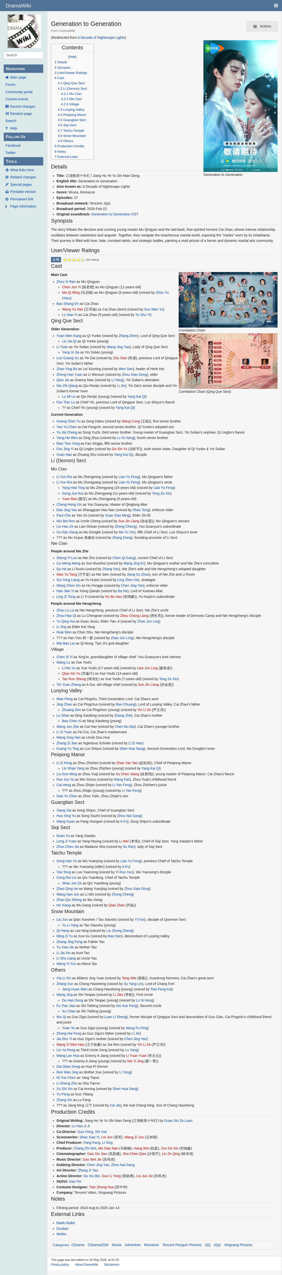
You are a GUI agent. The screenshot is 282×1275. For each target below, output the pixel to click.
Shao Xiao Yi (89, 1137)
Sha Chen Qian (134, 1154)
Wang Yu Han (72, 309)
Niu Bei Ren (66, 521)
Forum (10, 84)
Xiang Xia (64, 810)
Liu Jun (62, 919)
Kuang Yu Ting (68, 749)
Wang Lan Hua (68, 1056)
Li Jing (61, 627)
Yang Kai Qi (136, 396)
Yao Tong (64, 872)
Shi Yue (101, 1132)
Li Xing (107, 1143)
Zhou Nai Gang (129, 816)
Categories (61, 1245)
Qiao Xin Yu (71, 673)
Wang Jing (65, 995)
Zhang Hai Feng (69, 1033)
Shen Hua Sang (132, 749)
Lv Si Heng (125, 438)
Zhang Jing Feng (70, 942)
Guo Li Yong (111, 1176)
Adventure (133, 1245)
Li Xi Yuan (64, 732)
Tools (11, 161)
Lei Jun (106, 1137)
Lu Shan (63, 715)
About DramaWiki (86, 1264)
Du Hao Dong (72, 1000)
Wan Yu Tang (67, 574)
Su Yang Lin (133, 984)
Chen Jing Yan (132, 585)
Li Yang (117, 380)
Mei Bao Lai (66, 643)
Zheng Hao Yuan (70, 374)
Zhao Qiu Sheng (69, 900)
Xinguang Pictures (238, 1245)
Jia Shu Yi (64, 1039)
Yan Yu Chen (67, 427)
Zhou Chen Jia (68, 847)
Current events (16, 99)
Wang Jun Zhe (68, 727)
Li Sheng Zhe (67, 1083)
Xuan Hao (64, 455)
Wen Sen (126, 369)
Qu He (61, 569)
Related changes (23, 177)
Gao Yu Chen (67, 796)
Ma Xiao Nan (108, 1148)
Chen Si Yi (65, 657)
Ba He (123, 591)
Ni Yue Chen (66, 1078)
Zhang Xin (64, 1100)
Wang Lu (63, 662)
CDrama (77, 1245)
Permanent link (21, 199)
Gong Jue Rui (72, 493)
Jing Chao (64, 704)
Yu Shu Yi (142, 315)
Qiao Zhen (116, 905)
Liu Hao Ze (65, 526)
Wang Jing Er (133, 563)
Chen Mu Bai (125, 727)
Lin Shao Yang (73, 768)
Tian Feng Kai (161, 989)
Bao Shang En (68, 304)
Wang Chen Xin (69, 585)
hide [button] (72, 57)
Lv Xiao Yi (69, 315)
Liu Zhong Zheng (119, 931)
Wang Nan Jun (68, 894)
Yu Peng (63, 1094)
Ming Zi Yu (65, 936)
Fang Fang (91, 1143)
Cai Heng (64, 785)
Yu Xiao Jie (65, 947)
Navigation (15, 68)
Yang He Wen (67, 438)
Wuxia (116, 1245)
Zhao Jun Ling (148, 621)
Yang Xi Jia (70, 352)
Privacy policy (60, 1264)
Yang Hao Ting (73, 488)
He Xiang (64, 905)
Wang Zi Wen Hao (71, 1044)
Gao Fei (75, 1181)
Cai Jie (115, 1105)
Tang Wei (129, 978)
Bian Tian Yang (68, 443)
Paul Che (64, 515)
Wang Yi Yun (66, 964)
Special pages (21, 185)
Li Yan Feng (121, 785)
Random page (21, 114)
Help (13, 128)
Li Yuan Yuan (136, 1056)
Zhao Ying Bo (67, 369)
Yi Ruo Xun (124, 872)
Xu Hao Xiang (67, 532)
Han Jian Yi (65, 591)
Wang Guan (66, 821)
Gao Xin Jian (97, 1154)
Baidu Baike (66, 1223)
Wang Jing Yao (118, 347)
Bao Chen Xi (72, 721)
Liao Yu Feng (129, 477)
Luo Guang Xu (68, 358)
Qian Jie (63, 380)
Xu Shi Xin (65, 1089)
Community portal (19, 92)
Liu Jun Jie (144, 1176)
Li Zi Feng (64, 763)
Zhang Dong (121, 538)
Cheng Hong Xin (69, 504)
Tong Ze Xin (161, 493)
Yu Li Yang (70, 925)
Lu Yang (131, 1050)
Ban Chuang (125, 704)
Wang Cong (131, 421)
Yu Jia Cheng (67, 432)
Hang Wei (141, 1148)
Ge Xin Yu (119, 449)
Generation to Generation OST (114, 214)
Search (10, 121)
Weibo (61, 1234)
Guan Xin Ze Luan (178, 1121)
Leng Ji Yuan (67, 841)
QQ (208, 1245)
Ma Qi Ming (71, 292)
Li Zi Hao (135, 743)
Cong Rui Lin (67, 877)
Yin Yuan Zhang (69, 685)
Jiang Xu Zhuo (138, 574)
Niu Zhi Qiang (67, 386)
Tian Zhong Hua (101, 1187)
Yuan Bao (69, 499)
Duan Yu (63, 836)
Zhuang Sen (71, 710)
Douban (63, 1229)
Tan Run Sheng (74, 679)
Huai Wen (64, 632)
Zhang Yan (110, 569)
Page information (23, 206)
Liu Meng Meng (69, 563)
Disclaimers (111, 1264)
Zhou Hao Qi (66, 616)
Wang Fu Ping (137, 1028)
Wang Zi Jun (134, 1137)
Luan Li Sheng (115, 1017)
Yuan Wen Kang (69, 336)
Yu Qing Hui (66, 621)
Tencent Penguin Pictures (182, 1245)
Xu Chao (68, 1011)
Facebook (13, 145)
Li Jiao (118, 995)
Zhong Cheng (125, 526)
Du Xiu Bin (92, 1176)
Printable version (23, 192)
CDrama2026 (98, 1245)
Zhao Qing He (67, 889)
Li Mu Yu (68, 668)
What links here (22, 170)
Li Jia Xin (64, 953)
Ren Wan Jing (67, 1072)
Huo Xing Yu (66, 816)
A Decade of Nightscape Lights (101, 38)
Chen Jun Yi (71, 287)
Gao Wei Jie (92, 1159)
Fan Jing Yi (65, 449)
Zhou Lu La (65, 610)
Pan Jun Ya (65, 779)
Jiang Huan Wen (74, 989)
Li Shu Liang (66, 958)
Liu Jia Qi (69, 341)
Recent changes (22, 106)
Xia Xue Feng (126, 1006)
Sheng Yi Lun (67, 558)
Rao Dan (114, 936)
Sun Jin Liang (128, 521)
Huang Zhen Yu (69, 421)
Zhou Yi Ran (66, 282)
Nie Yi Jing (135, 1061)
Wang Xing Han (69, 737)
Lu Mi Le (68, 396)
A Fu (123, 821)
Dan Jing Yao (67, 510)
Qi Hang (63, 931)
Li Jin (121, 386)
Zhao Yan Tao (127, 763)
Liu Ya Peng (66, 1050)
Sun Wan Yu (153, 309)
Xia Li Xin (64, 978)
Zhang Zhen (128, 336)
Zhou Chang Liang (134, 616)
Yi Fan (140, 919)
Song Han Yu (67, 861)
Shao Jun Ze (72, 883)
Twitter (10, 153)
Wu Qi (61, 1017)
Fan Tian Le (66, 402)
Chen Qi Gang (123, 558)
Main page (18, 77)
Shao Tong (140, 510)
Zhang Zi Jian (67, 743)
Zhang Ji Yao (88, 1170)
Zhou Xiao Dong (134, 374)
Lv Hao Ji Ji (81, 1126)
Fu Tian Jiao (66, 1006)
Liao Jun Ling (147, 668)
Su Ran (128, 847)
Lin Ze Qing (171, 1154)
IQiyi (217, 1245)
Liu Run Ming (67, 774)
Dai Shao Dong (68, 1066)
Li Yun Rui (64, 477)
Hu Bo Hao (113, 597)
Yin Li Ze (144, 710)
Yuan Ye (68, 1028)
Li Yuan (62, 347)
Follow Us (15, 136)
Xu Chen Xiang (127, 774)
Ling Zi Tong (66, 597)
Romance (151, 1245)
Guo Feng (85, 1132)
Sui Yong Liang (68, 580)
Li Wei (124, 841)
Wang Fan (122, 779)
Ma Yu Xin (126, 532)
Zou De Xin (169, 1148)
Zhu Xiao (120, 358)
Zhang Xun (65, 984)
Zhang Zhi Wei (85, 1148)
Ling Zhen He (127, 580)
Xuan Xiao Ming (117, 515)
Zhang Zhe (122, 715)
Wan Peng (65, 699)
